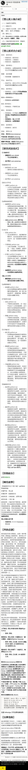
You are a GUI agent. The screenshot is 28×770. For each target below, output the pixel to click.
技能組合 (7, 477)
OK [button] (3, 768)
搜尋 (13, 8)
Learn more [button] (21, 764)
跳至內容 (24, 1)
